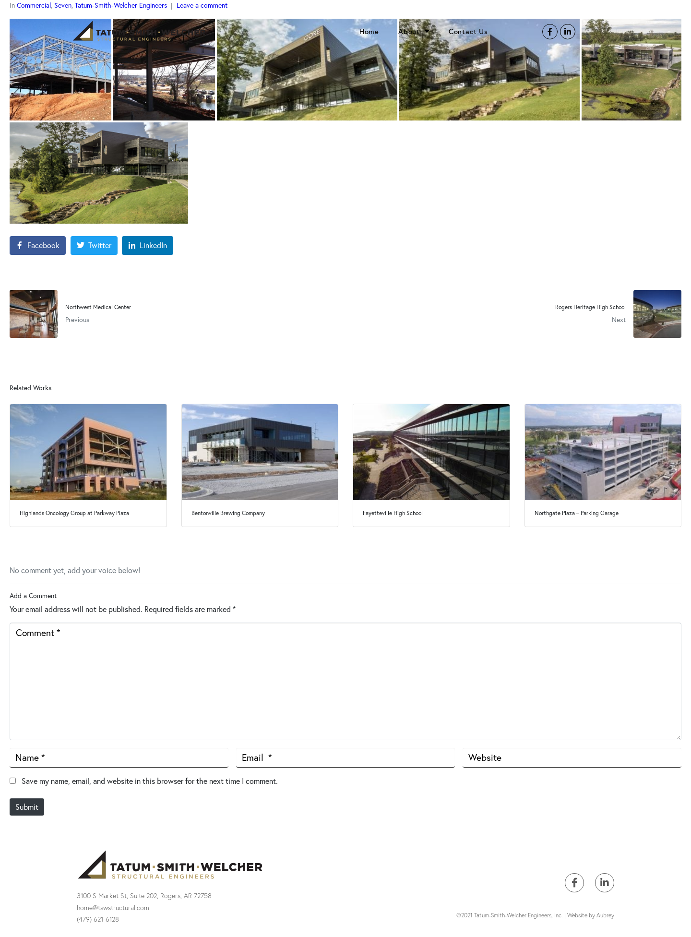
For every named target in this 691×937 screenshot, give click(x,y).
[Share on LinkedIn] (147, 245)
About (413, 31)
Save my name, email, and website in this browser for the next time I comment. (150, 781)
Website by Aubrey (590, 915)
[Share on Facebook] (38, 245)
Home (369, 31)
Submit (26, 807)
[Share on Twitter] (94, 245)
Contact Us (468, 31)
